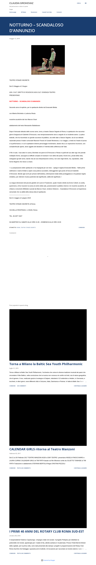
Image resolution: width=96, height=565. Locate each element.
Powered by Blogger (48, 560)
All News (23, 12)
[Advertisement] (48, 290)
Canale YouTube (47, 12)
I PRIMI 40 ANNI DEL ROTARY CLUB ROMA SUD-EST (46, 531)
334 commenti (21, 386)
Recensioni (34, 12)
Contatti (59, 12)
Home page (12, 12)
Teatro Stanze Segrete (28, 227)
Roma (18, 227)
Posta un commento (24, 468)
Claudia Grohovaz (21, 3)
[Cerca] (79, 3)
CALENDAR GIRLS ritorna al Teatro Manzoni (42, 449)
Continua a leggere (80, 386)
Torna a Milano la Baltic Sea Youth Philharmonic (45, 364)
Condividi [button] (82, 227)
